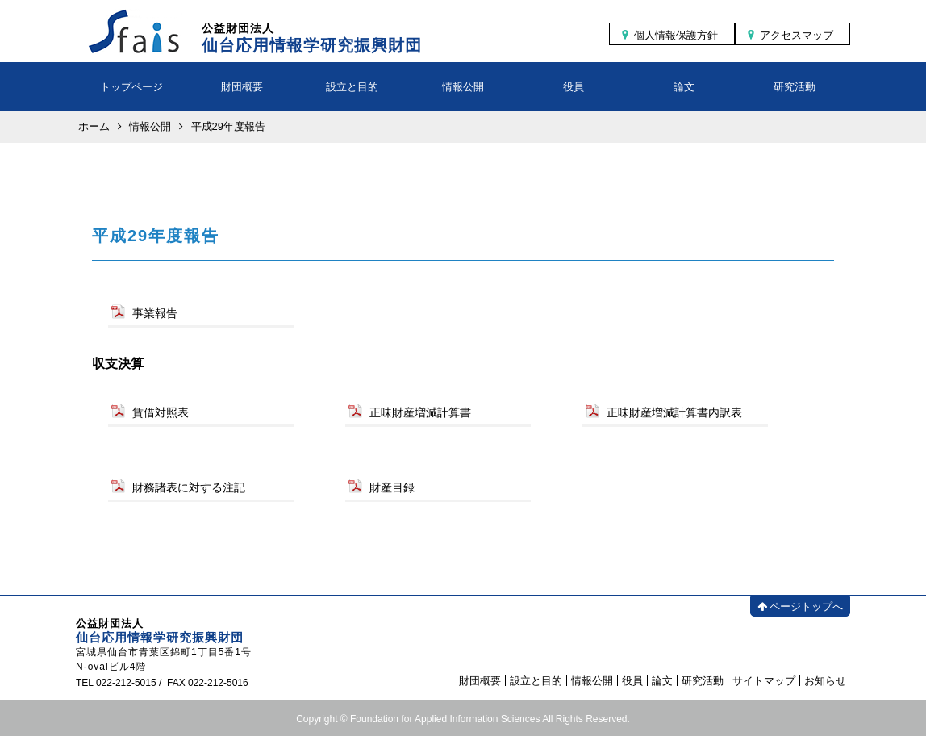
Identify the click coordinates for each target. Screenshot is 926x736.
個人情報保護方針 (676, 35)
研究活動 (794, 87)
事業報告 (154, 313)
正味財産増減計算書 (420, 412)
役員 (573, 87)
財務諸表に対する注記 (188, 487)
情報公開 (463, 87)
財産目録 (392, 487)
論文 (684, 87)
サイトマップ (763, 681)
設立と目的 (352, 87)
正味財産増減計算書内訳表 (674, 412)
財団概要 (242, 87)
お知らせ (825, 681)
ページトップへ (800, 606)
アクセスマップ (796, 35)
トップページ (131, 87)
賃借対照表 (160, 412)
